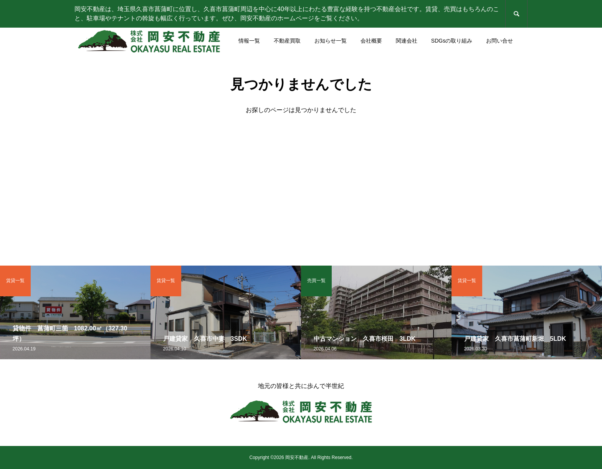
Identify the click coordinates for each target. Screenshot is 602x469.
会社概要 (371, 41)
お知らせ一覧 (330, 41)
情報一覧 (249, 41)
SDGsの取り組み (451, 41)
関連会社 (406, 41)
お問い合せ (499, 41)
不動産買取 (287, 41)
